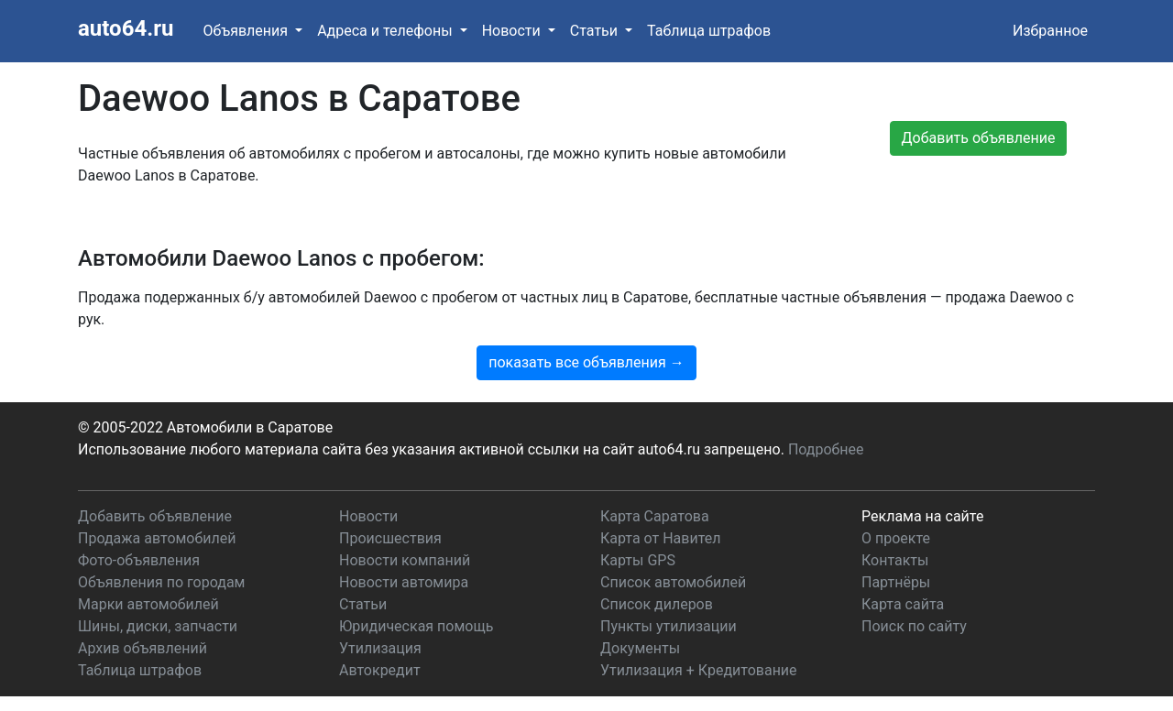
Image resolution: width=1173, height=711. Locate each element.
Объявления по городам (161, 582)
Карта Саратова (654, 516)
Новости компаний (404, 560)
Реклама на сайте (922, 516)
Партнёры (895, 582)
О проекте (895, 538)
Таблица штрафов (709, 30)
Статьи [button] (595, 30)
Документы (640, 648)
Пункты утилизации (668, 626)
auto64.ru (125, 28)
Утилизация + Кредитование (698, 670)
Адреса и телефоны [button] (386, 30)
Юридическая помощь (416, 626)
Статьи (363, 604)
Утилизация (380, 648)
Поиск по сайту (914, 626)
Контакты (894, 560)
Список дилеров (656, 604)
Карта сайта (902, 604)
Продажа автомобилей (157, 538)
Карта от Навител (660, 538)
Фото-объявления (139, 560)
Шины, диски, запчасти (157, 626)
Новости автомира (403, 582)
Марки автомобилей (148, 604)
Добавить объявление (155, 516)
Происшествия (390, 538)
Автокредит (380, 670)
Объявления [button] (247, 30)
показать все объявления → (586, 362)
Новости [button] (513, 30)
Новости (368, 516)
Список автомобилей (673, 582)
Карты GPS (637, 560)
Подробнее (826, 449)
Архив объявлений (142, 648)
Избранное (1050, 30)
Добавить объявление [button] (979, 138)
